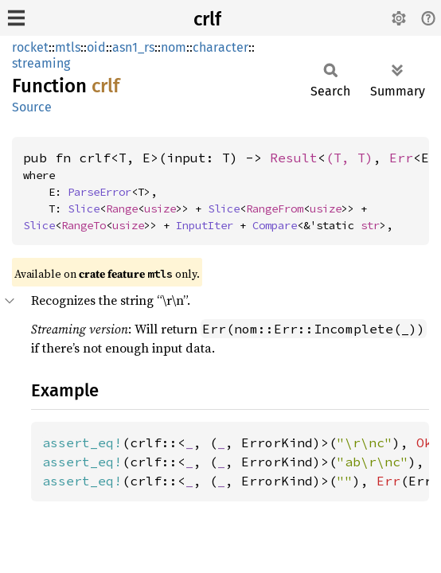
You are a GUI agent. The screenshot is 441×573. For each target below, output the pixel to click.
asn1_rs (133, 47)
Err (401, 158)
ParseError (99, 192)
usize (160, 208)
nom (173, 47)
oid (96, 47)
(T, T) (349, 158)
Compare (274, 225)
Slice (84, 208)
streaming (41, 63)
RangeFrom (274, 208)
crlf (207, 19)
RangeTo (83, 225)
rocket (30, 47)
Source (32, 107)
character (220, 47)
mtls (67, 47)
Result (294, 158)
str (370, 225)
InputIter (204, 225)
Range (122, 208)
